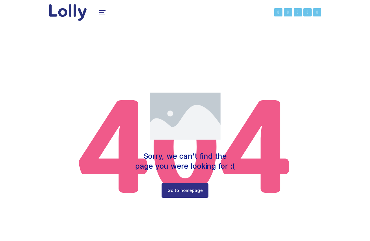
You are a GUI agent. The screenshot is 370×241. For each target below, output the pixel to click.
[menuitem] (105, 14)
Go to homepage (185, 195)
